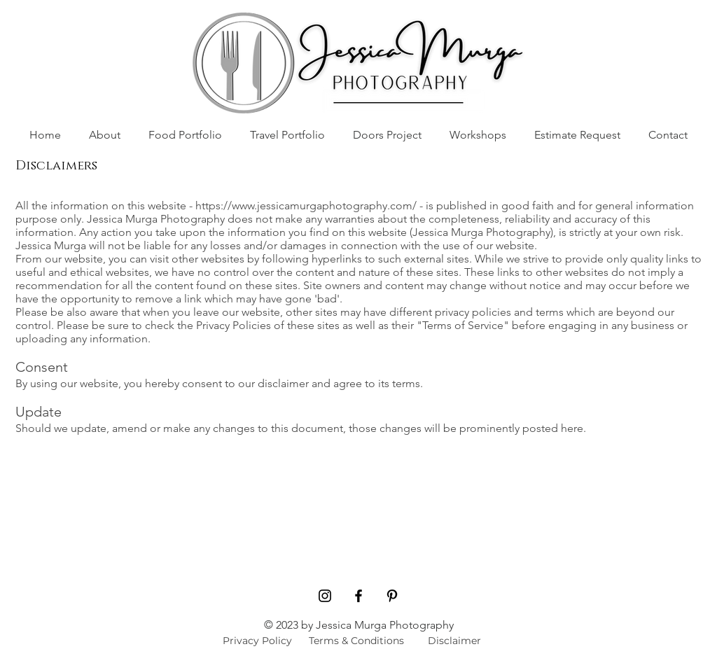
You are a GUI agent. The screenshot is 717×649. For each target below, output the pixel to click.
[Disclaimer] (454, 640)
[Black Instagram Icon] (324, 595)
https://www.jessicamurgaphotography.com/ (306, 205)
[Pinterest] (392, 595)
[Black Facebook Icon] (358, 595)
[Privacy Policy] (257, 640)
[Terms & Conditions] (356, 640)
